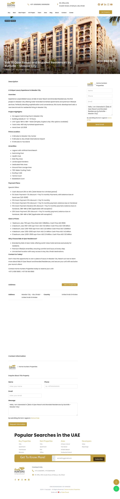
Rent (15, 13)
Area (49, 13)
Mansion (21, 452)
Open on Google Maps (69, 284)
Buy (9, 13)
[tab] (114, 23)
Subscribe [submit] (99, 459)
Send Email (100, 124)
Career (78, 13)
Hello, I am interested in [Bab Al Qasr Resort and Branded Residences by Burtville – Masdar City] (43, 409)
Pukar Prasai (65, 492)
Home (8, 56)
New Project (23, 13)
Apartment (15, 56)
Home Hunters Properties (72, 489)
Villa (20, 444)
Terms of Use (35, 418)
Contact (70, 13)
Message (11, 400)
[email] (72, 458)
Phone (46, 382)
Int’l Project (34, 13)
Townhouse (22, 449)
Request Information (17, 424)
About (62, 13)
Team (43, 13)
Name (10, 382)
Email (10, 391)
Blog (55, 13)
